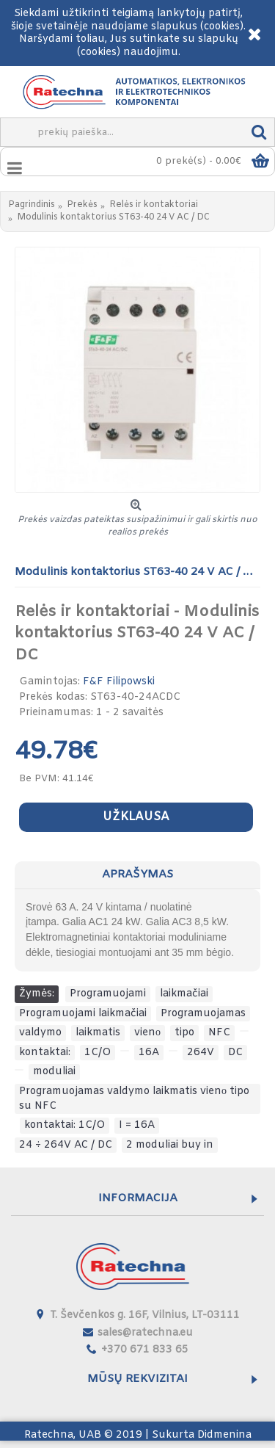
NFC (219, 1033)
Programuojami (108, 994)
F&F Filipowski (119, 682)
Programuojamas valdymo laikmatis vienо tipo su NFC (134, 1099)
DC (235, 1053)
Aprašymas (137, 874)
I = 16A (137, 1125)
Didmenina (224, 1435)
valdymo (40, 1033)
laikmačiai (184, 994)
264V (200, 1053)
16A (149, 1053)
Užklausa (136, 817)
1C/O (97, 1053)
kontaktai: (44, 1053)
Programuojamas (203, 1014)
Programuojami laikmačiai (83, 1014)
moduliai (54, 1072)
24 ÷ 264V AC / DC (65, 1145)
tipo (184, 1033)
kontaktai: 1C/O (64, 1125)
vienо (147, 1033)
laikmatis (98, 1033)
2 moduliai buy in (169, 1145)
